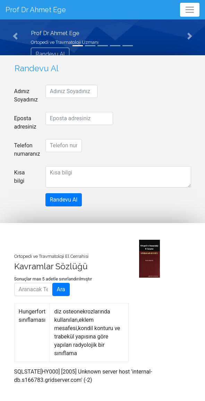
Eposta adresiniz (25, 122)
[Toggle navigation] (189, 10)
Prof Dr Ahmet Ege (36, 10)
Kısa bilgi (19, 176)
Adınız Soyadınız (26, 95)
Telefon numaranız (27, 149)
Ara (61, 289)
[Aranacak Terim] (33, 289)
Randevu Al (50, 54)
